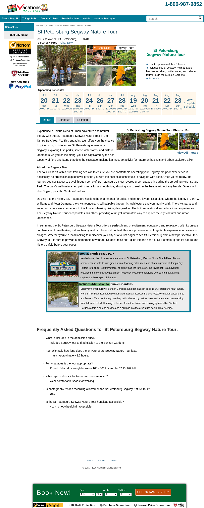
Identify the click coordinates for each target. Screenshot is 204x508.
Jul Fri (89, 102)
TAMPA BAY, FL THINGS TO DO (49, 26)
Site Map (102, 460)
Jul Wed (66, 102)
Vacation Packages (104, 18)
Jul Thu (78, 103)
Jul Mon (44, 102)
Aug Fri (155, 102)
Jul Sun (100, 102)
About (90, 460)
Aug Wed (133, 103)
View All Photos (187, 152)
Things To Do (29, 18)
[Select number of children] (126, 494)
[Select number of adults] (111, 494)
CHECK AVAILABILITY (153, 492)
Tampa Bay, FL (10, 18)
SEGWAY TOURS (84, 26)
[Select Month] (87, 494)
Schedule (154, 78)
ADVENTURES (69, 26)
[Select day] (99, 494)
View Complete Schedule (189, 103)
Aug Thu (144, 103)
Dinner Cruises (49, 18)
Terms (114, 460)
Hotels (86, 18)
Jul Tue (55, 102)
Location (82, 119)
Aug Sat (167, 102)
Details (47, 119)
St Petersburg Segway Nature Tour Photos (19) (157, 142)
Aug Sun (178, 102)
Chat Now (66, 42)
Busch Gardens (70, 18)
